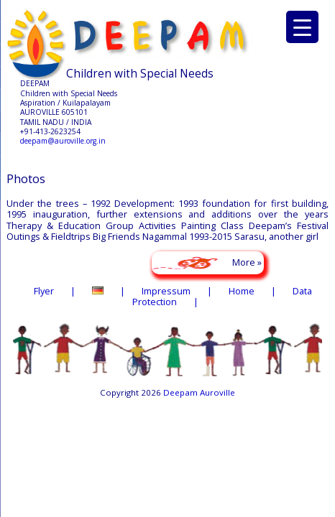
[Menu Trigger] (302, 27)
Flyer (44, 290)
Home (241, 290)
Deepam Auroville (199, 392)
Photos (25, 178)
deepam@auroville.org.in (63, 141)
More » (247, 262)
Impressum (166, 290)
